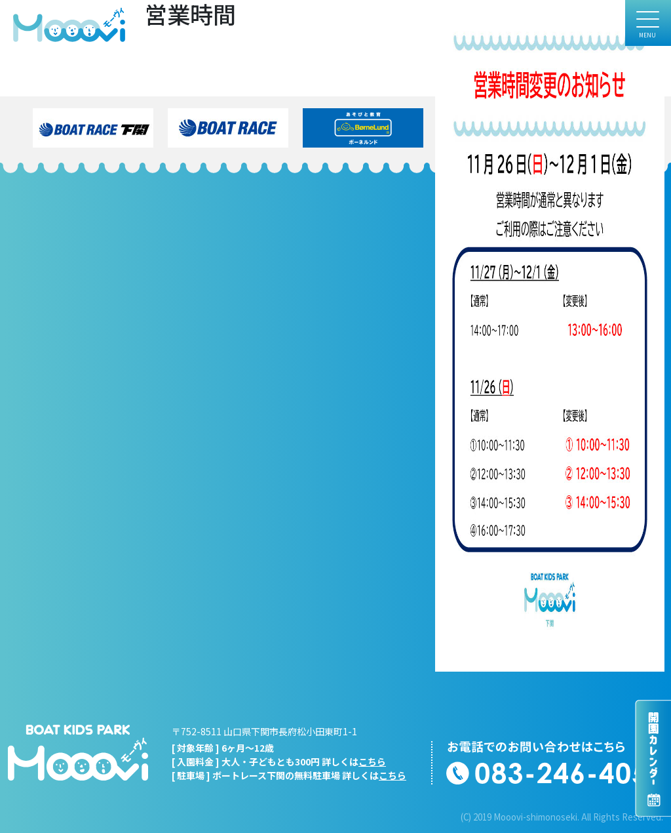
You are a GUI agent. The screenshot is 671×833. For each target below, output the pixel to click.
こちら (372, 761)
